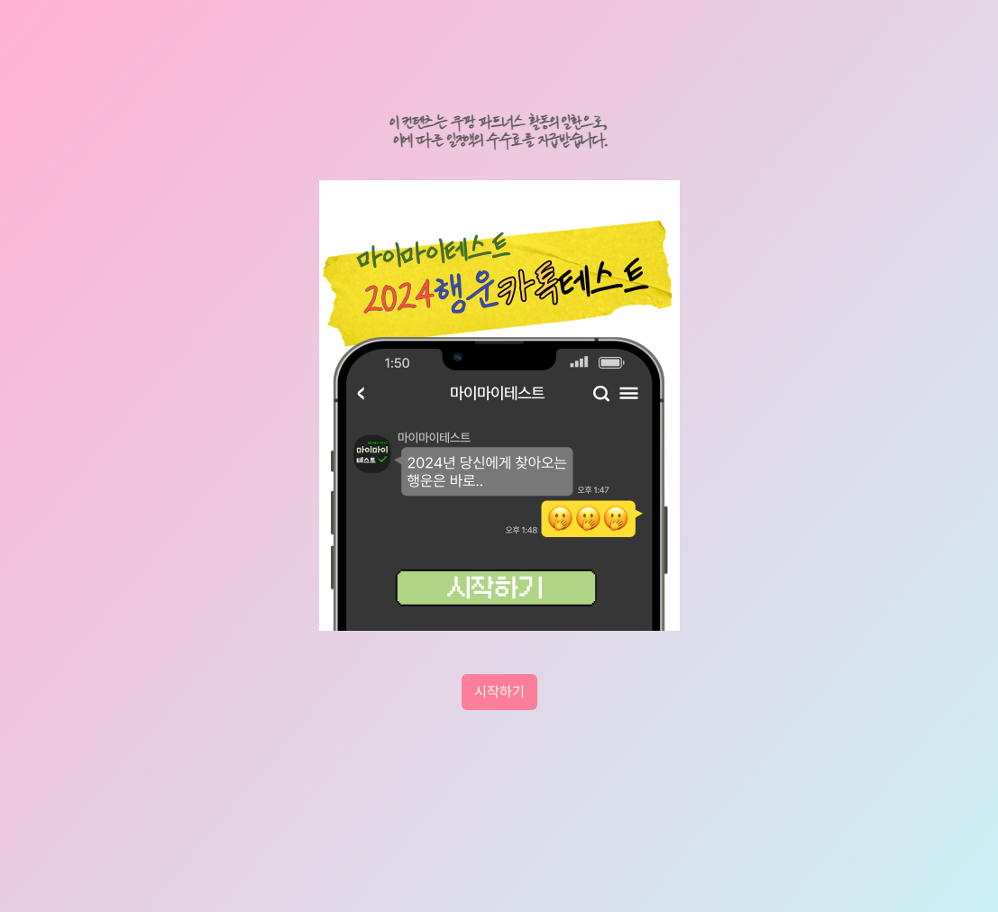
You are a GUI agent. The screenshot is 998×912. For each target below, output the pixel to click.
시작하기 (499, 691)
